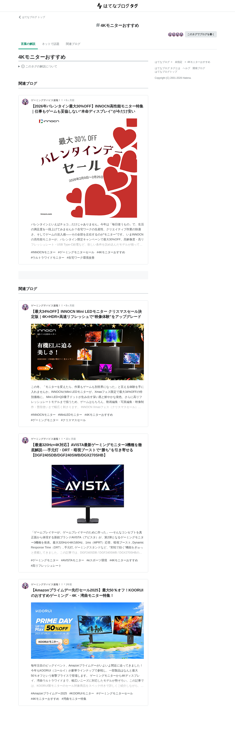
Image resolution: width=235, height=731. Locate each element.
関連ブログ (73, 43)
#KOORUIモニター (81, 693)
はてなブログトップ (166, 71)
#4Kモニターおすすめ (111, 252)
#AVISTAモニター (72, 560)
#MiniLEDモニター (70, 414)
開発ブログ (199, 68)
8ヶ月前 (70, 305)
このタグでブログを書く (201, 34)
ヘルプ (186, 68)
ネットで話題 (50, 43)
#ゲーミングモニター (45, 420)
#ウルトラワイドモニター (47, 257)
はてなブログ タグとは (167, 68)
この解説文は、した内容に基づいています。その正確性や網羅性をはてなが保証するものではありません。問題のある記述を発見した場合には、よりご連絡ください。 (37, 67)
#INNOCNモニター (43, 252)
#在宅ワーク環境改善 (80, 257)
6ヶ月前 (70, 100)
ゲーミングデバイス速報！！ (47, 100)
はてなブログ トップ (31, 17)
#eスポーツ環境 (97, 560)
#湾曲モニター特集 (74, 698)
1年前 (69, 584)
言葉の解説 (28, 43)
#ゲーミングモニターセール (76, 252)
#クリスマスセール (73, 420)
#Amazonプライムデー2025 (49, 693)
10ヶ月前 (71, 438)
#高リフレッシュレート (46, 565)
